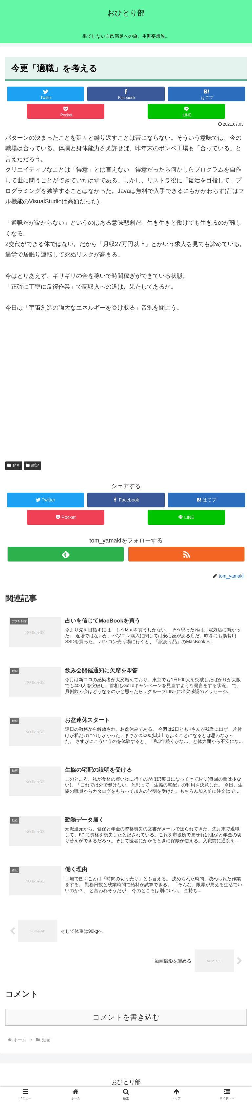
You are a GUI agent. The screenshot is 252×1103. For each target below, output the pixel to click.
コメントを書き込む (126, 1019)
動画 (13, 465)
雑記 (32, 465)
